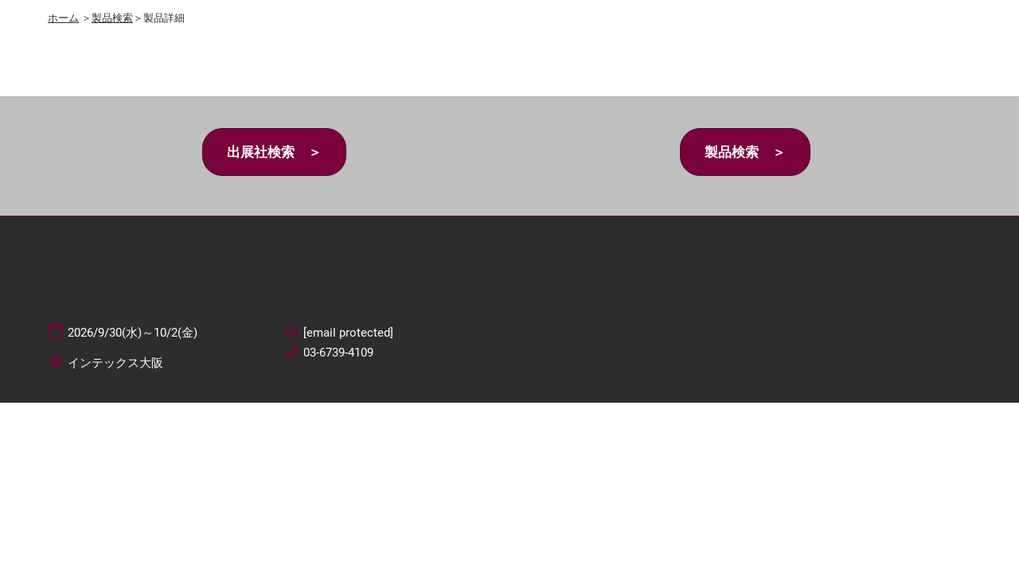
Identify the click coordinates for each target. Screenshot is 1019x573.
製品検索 (112, 18)
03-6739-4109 (338, 352)
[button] (274, 152)
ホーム (63, 18)
